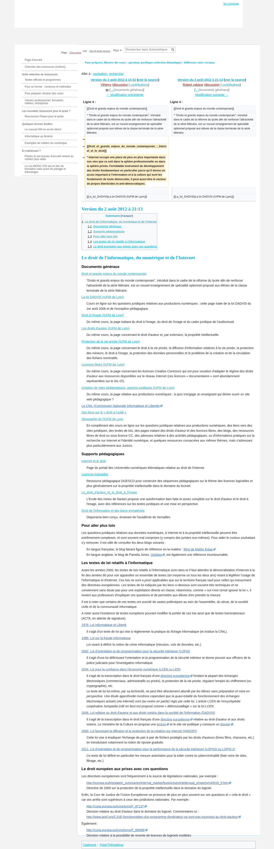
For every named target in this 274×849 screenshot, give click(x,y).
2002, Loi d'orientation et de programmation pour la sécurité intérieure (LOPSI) (136, 651)
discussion (120, 84)
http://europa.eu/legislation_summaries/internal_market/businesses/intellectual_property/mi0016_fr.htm (158, 783)
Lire (85, 51)
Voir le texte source (99, 51)
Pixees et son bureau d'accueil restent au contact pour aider (49, 158)
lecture (161, 724)
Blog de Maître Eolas (198, 549)
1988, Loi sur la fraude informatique (106, 638)
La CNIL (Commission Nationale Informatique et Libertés (121, 406)
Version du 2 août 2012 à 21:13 (200, 80)
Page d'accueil (33, 59)
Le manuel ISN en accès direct (43, 129)
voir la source (148, 80)
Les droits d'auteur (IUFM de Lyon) (106, 328)
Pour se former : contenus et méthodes (48, 86)
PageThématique (112, 845)
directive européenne (175, 676)
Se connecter (231, 3)
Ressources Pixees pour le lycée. (44, 116)
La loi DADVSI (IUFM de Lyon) (103, 297)
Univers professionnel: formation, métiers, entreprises (44, 102)
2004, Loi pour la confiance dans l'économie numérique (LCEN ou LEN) (131, 669)
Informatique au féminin (39, 136)
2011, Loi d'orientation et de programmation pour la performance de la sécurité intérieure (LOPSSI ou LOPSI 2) (158, 749)
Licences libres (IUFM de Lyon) (103, 364)
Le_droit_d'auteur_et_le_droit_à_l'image (109, 492)
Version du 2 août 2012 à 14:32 (113, 80)
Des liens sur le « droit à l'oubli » (104, 412)
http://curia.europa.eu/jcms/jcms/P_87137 (115, 806)
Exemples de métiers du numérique (46, 143)
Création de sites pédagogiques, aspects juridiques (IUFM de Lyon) (128, 388)
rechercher (116, 74)
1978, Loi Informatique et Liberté (104, 625)
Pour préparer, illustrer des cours (44, 93)
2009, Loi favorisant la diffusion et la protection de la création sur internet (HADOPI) (139, 731)
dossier (225, 724)
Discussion (75, 52)
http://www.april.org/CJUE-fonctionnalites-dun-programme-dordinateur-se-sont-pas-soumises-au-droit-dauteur (162, 817)
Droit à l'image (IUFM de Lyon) (103, 315)
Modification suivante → (212, 95)
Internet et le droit (94, 461)
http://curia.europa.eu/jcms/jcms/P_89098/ (116, 830)
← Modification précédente (125, 95)
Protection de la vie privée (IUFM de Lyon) (111, 341)
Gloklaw (156, 554)
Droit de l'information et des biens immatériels (113, 510)
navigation (100, 74)
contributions (139, 84)
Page (64, 52)
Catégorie (90, 845)
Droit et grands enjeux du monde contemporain (114, 274)
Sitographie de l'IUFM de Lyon (102, 419)
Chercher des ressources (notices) (45, 66)
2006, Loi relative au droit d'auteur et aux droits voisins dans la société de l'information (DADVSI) (148, 712)
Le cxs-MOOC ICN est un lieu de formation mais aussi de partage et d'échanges (45, 169)
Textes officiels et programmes (43, 79)
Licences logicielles (95, 474)
